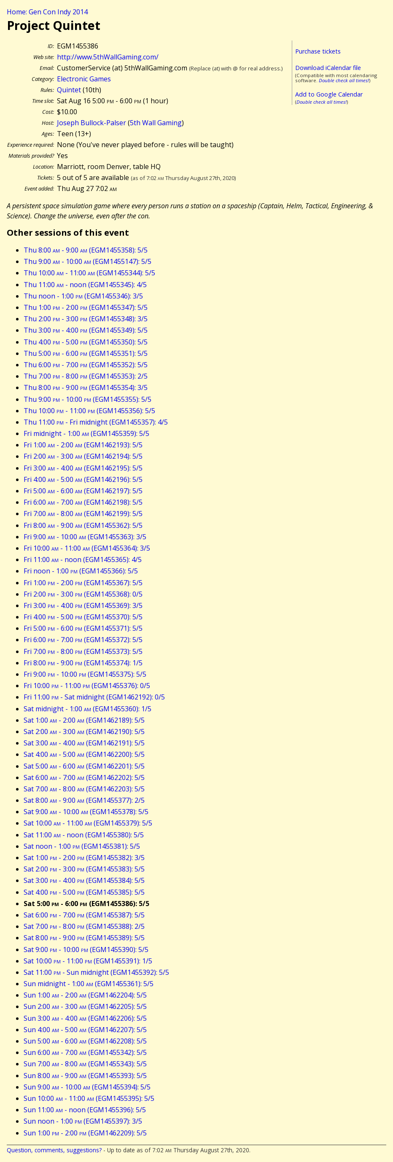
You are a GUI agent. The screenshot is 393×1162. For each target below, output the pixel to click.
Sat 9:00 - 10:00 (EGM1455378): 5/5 (86, 811)
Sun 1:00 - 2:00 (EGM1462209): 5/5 (85, 1133)
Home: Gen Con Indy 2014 (47, 11)
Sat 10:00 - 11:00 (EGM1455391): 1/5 (88, 961)
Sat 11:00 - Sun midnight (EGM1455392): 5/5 (96, 972)
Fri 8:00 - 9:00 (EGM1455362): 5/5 (83, 525)
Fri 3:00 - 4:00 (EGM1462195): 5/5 (83, 468)
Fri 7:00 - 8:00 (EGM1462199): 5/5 (83, 513)
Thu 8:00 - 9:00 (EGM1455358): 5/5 (86, 250)
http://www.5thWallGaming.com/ (108, 57)
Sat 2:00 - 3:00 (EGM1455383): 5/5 (84, 869)
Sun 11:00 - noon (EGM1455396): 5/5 (85, 1109)
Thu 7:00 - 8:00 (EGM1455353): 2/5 (86, 376)
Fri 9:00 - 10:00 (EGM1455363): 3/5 (85, 536)
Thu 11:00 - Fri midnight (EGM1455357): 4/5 (96, 422)
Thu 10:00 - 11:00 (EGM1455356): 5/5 (89, 410)
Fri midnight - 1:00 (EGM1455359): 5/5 (86, 433)
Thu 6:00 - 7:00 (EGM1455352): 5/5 (86, 364)
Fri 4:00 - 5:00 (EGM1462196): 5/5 (83, 479)
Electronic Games (84, 78)
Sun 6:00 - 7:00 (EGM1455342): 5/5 (85, 1052)
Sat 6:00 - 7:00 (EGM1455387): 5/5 (84, 915)
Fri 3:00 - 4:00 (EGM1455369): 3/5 (83, 605)
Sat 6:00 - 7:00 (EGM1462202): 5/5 (84, 777)
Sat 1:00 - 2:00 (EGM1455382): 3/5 (84, 857)
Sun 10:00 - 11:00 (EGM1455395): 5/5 (89, 1098)
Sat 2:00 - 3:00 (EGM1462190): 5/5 (84, 731)
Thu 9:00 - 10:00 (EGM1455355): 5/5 (87, 399)
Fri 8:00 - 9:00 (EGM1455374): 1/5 (83, 662)
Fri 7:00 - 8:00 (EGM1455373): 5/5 (83, 651)
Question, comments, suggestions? (54, 1150)
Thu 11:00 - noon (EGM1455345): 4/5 (85, 284)
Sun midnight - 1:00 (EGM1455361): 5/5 (88, 983)
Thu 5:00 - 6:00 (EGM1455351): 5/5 (86, 353)
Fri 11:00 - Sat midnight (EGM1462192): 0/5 (94, 697)
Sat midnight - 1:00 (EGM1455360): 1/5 (87, 708)
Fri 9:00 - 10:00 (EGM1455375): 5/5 (85, 674)
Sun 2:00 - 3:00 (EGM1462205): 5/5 (85, 1006)
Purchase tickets (318, 51)
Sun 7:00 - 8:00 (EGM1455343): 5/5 (85, 1063)
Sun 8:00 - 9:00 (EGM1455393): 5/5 (85, 1075)
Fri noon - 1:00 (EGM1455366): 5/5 (81, 571)
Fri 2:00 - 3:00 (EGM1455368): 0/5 (83, 594)
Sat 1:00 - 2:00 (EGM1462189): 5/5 (84, 720)
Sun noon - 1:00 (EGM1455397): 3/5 (83, 1121)
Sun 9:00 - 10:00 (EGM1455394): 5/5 (87, 1087)
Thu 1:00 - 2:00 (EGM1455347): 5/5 (86, 307)
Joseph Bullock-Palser (91, 122)
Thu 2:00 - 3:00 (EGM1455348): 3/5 (86, 318)
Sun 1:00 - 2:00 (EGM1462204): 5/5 (85, 995)
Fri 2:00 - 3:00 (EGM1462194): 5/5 (83, 456)
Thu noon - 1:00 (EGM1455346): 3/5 (83, 296)
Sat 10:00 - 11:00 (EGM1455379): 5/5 (88, 823)
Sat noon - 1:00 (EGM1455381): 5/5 (82, 846)
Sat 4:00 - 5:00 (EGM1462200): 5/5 (84, 754)
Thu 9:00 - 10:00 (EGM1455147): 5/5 (87, 261)
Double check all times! (344, 80)
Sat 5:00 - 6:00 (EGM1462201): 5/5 (84, 766)
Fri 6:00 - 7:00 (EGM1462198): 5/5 (83, 502)
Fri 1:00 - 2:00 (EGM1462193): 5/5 (83, 444)
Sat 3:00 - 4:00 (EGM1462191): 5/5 (84, 743)
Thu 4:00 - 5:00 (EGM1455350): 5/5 (86, 342)
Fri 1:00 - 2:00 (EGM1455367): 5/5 (83, 582)
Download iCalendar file (328, 68)
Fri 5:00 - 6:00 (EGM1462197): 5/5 (83, 490)
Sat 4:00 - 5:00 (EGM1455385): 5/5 (84, 892)
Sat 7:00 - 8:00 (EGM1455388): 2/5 (84, 926)
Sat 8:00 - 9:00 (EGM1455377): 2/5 (84, 800)
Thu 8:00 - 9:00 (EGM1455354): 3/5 (86, 387)
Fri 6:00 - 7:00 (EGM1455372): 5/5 (83, 639)
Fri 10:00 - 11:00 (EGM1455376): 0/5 (87, 685)
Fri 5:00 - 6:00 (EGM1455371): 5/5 (83, 628)
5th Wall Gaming (156, 122)
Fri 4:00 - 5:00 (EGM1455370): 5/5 (83, 616)
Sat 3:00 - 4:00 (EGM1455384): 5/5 (84, 880)
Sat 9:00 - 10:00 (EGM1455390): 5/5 (86, 949)
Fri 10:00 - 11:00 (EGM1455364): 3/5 (87, 548)
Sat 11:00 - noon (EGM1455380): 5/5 (84, 834)
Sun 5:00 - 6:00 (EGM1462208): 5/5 (85, 1041)
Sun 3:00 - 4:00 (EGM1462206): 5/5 (85, 1018)
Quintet (69, 89)
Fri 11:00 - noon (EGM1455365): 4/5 (83, 559)
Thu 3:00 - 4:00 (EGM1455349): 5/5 (86, 330)
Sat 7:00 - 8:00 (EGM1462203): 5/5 (84, 788)
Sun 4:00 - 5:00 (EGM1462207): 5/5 (85, 1029)
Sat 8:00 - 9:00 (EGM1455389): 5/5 (84, 937)
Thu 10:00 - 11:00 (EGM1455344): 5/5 (89, 272)
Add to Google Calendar (329, 94)
